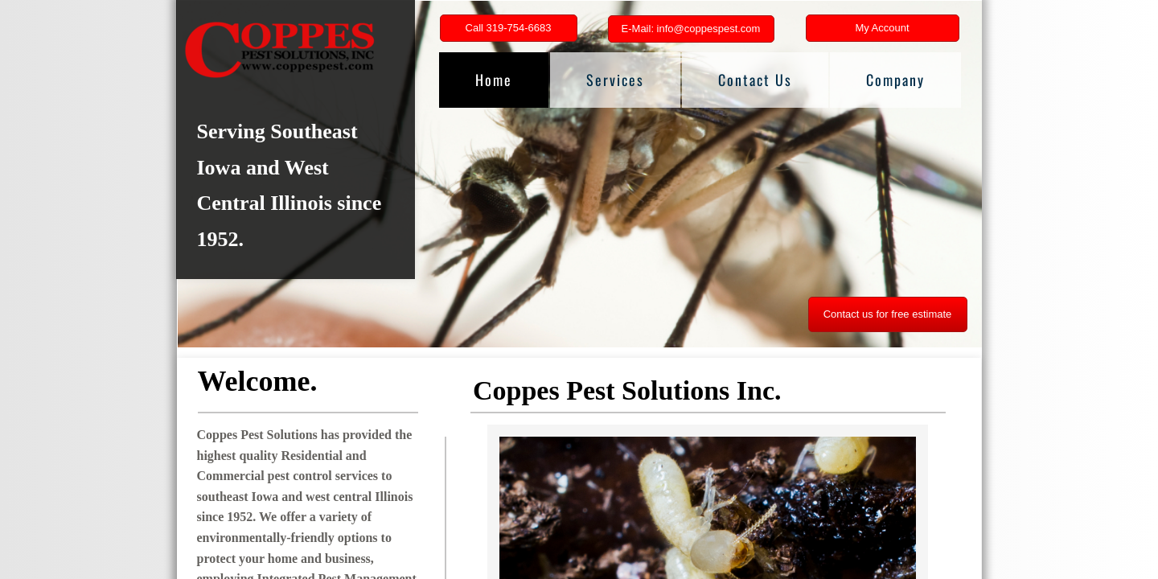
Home (493, 79)
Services (615, 79)
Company (895, 79)
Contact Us (755, 79)
